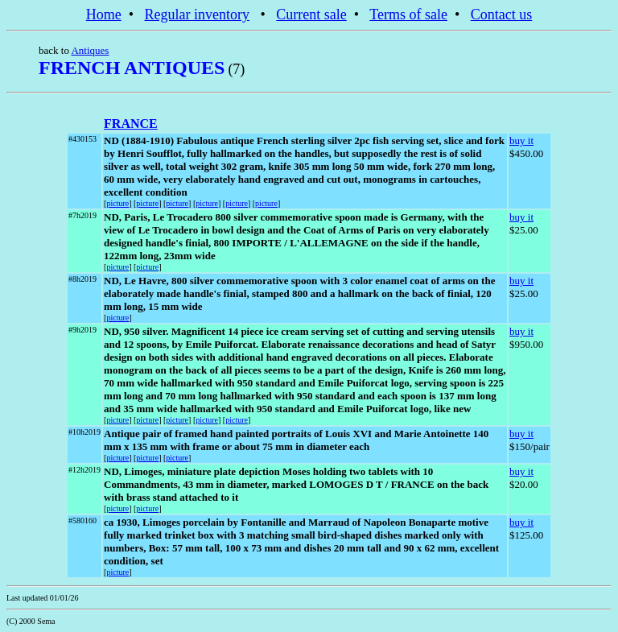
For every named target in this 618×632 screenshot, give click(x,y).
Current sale (311, 14)
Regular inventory (197, 14)
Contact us (502, 14)
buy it (521, 140)
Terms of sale (408, 14)
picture (117, 203)
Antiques (90, 50)
